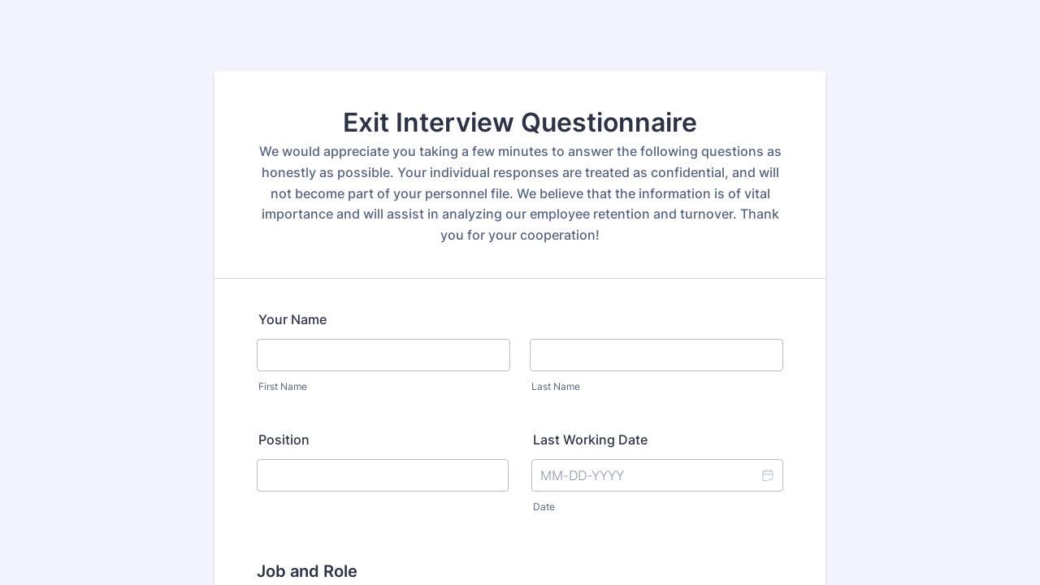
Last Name (555, 386)
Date (544, 506)
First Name (282, 386)
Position (284, 439)
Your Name (292, 319)
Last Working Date (590, 439)
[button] (767, 475)
